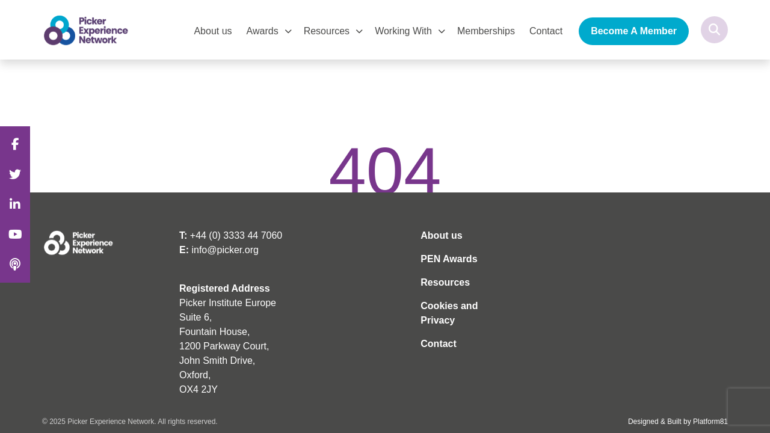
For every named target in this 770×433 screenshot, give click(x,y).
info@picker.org (224, 250)
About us (213, 31)
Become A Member (634, 31)
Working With (403, 31)
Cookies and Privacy (449, 313)
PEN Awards (448, 259)
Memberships (486, 31)
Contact (545, 31)
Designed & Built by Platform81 (678, 421)
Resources (327, 31)
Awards (263, 31)
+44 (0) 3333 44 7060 (236, 235)
